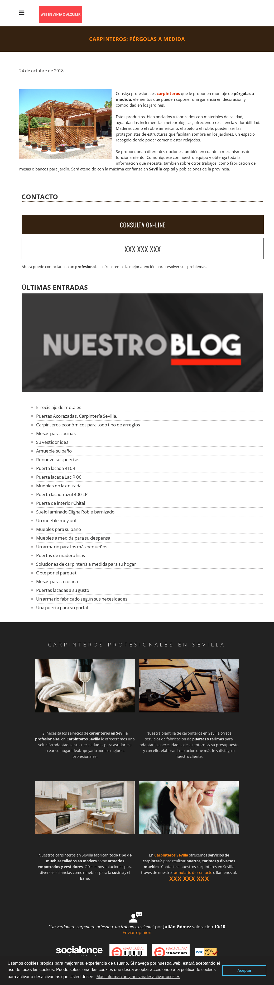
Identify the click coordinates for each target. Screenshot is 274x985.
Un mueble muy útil (56, 520)
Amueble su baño (54, 451)
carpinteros (168, 93)
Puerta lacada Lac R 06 (58, 477)
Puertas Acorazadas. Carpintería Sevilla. (76, 416)
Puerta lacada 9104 (55, 468)
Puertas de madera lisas (60, 555)
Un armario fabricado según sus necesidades (81, 599)
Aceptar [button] (244, 970)
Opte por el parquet (56, 573)
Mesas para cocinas (56, 433)
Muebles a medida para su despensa (73, 538)
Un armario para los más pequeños (71, 547)
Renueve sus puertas (57, 459)
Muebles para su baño (58, 529)
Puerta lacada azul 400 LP (62, 494)
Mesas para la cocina (57, 581)
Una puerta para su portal (62, 608)
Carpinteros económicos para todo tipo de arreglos (88, 425)
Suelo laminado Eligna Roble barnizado (75, 512)
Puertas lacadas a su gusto (62, 590)
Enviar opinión (137, 932)
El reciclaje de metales (58, 407)
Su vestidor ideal (53, 442)
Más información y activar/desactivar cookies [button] (138, 976)
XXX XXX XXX (142, 249)
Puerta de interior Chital (60, 503)
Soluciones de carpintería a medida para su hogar (86, 564)
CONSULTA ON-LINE (143, 224)
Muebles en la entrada (58, 486)
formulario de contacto (192, 872)
